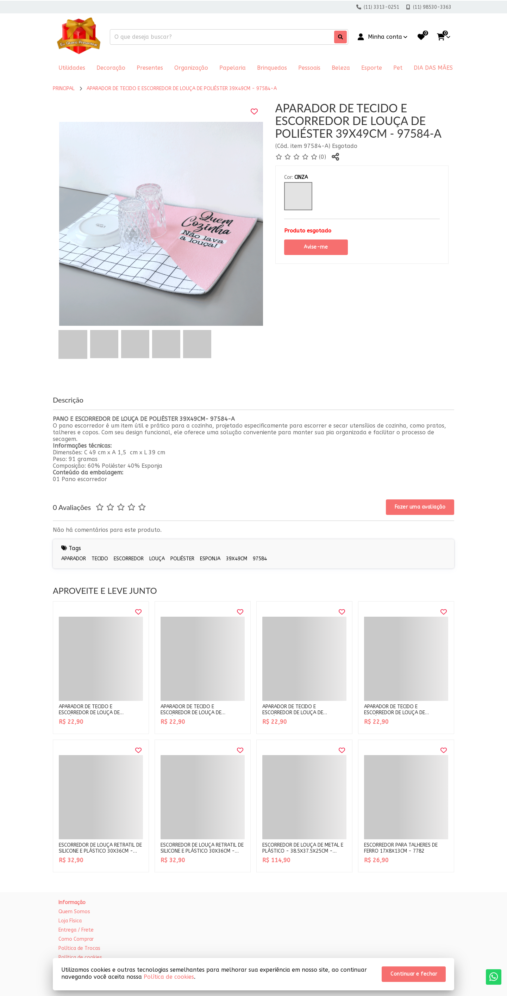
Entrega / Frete (76, 930)
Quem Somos (74, 912)
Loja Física (70, 921)
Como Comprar (76, 939)
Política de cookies (169, 976)
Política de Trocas (79, 948)
